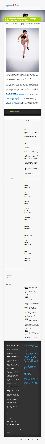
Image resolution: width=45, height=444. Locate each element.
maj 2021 (27, 227)
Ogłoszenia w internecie (10, 148)
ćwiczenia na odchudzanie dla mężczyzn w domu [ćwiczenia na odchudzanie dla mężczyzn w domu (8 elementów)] (30, 384)
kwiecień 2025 (28, 189)
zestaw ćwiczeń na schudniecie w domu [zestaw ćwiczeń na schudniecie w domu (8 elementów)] (30, 382)
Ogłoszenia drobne (9, 179)
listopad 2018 (27, 243)
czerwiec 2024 (28, 198)
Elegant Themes (28, 441)
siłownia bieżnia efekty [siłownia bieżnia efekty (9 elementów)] (29, 371)
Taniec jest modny (10, 428)
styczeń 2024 (27, 205)
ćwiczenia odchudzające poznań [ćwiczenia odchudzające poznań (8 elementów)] (30, 387)
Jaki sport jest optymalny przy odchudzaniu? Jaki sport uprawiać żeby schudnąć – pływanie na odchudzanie (14, 409)
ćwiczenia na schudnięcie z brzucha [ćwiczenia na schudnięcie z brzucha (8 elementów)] (31, 386)
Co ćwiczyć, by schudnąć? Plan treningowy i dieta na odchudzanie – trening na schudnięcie (13, 397)
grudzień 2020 (28, 234)
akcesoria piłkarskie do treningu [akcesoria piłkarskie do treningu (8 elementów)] (29, 347)
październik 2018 (28, 246)
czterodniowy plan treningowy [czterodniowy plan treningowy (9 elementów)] (30, 350)
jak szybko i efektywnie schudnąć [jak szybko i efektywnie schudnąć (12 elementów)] (30, 359)
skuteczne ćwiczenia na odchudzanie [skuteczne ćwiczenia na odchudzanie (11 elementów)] (28, 375)
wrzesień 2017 (28, 264)
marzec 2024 (27, 200)
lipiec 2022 (27, 216)
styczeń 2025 (27, 191)
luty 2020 (27, 241)
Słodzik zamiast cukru (33, 289)
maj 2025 (27, 186)
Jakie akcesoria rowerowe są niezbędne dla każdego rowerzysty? (32, 322)
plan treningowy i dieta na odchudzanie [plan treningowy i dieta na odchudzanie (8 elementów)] (30, 367)
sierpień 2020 (27, 239)
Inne (13, 8)
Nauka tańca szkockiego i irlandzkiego (13, 417)
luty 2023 (27, 209)
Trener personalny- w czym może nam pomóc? (16, 100)
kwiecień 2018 (27, 259)
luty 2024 (27, 202)
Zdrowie (26, 8)
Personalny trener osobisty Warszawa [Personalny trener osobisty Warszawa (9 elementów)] (30, 366)
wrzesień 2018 (28, 248)
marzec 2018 (27, 262)
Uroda (22, 8)
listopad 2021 (27, 221)
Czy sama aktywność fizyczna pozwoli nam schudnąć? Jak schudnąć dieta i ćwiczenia (14, 432)
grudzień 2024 (28, 193)
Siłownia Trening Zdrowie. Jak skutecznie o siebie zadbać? (18, 96)
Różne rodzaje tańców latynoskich (13, 425)
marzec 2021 (27, 230)
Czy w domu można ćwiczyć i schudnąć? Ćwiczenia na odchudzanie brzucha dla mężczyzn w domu (13, 356)
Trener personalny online (29, 125)
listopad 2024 (27, 196)
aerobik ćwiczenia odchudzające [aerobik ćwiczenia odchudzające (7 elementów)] (28, 346)
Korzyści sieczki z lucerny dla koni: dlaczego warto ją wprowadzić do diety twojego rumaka (31, 165)
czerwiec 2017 (28, 266)
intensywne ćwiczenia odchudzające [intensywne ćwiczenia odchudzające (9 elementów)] (28, 352)
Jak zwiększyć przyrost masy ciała (13, 387)
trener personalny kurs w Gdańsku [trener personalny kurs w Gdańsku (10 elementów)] (31, 377)
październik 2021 (28, 223)
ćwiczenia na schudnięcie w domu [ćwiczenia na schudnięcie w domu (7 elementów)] (30, 385)
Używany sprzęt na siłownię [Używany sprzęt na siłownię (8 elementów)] (28, 381)
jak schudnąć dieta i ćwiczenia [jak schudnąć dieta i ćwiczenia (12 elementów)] (31, 355)
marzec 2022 (27, 218)
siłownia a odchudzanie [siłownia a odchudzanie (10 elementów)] (30, 370)
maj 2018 (27, 257)
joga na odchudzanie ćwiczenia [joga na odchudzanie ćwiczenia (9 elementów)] (29, 361)
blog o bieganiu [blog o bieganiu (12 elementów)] (29, 349)
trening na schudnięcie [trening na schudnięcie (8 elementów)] (32, 380)
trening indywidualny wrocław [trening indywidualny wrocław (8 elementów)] (29, 379)
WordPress (39, 441)
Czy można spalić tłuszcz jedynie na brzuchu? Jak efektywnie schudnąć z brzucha (13, 392)
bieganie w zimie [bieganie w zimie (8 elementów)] (26, 348)
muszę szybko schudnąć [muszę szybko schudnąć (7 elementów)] (33, 363)
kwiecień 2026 (28, 184)
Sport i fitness (18, 8)
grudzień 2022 (28, 214)
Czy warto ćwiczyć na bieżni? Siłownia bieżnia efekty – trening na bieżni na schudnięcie (14, 362)
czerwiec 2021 (28, 225)
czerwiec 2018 (28, 255)
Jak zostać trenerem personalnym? (14, 103)
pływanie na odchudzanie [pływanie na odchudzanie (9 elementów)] (29, 369)
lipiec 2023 (27, 207)
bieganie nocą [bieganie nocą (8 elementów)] (33, 347)
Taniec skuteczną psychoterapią (12, 420)
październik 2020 (28, 237)
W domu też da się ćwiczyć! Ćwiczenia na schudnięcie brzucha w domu (32, 139)
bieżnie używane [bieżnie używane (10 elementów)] (34, 348)
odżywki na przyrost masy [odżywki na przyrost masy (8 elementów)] (28, 364)
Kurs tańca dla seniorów (11, 370)
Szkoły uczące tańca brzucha (12, 401)
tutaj (26, 131)
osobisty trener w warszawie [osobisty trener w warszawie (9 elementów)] (30, 365)
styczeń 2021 (27, 232)
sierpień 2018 (27, 250)
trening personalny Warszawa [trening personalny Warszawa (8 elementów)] (31, 380)
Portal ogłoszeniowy (28, 269)
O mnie (10, 8)
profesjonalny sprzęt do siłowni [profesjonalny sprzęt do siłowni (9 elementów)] (30, 368)
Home (6, 8)
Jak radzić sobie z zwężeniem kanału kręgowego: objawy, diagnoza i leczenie (32, 170)
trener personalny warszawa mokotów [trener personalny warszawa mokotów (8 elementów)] (30, 378)
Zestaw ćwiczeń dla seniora (30, 128)
